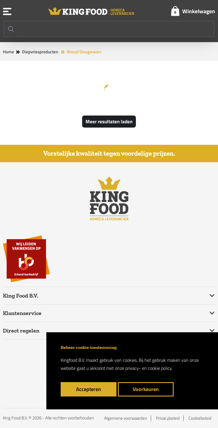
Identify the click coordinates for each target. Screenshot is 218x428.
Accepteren (88, 389)
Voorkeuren (146, 389)
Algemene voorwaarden (125, 418)
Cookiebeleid (200, 418)
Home (8, 52)
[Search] (109, 29)
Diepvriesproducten (40, 52)
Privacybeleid (168, 418)
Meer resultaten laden (109, 121)
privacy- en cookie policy (148, 368)
